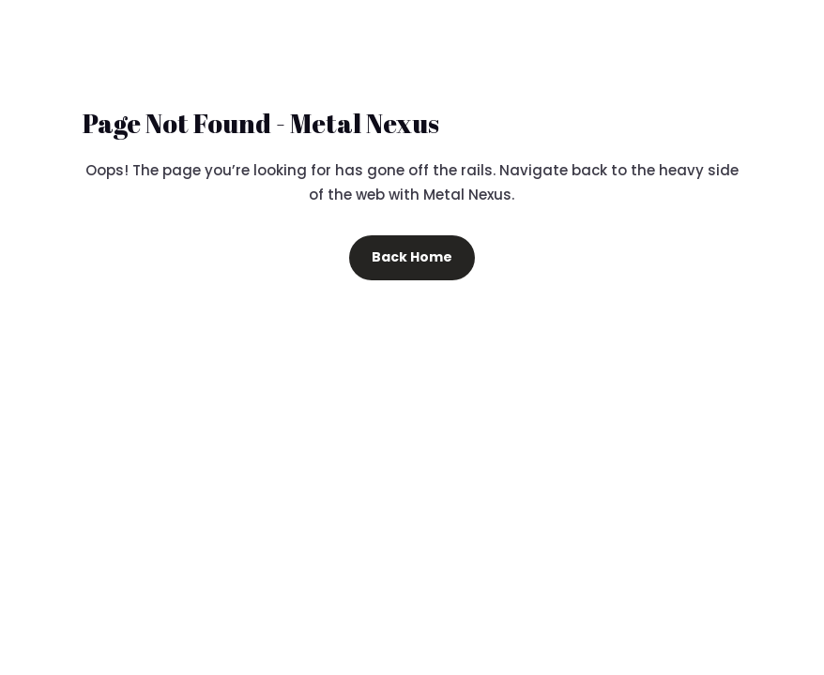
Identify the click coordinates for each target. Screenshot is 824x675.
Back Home (412, 257)
